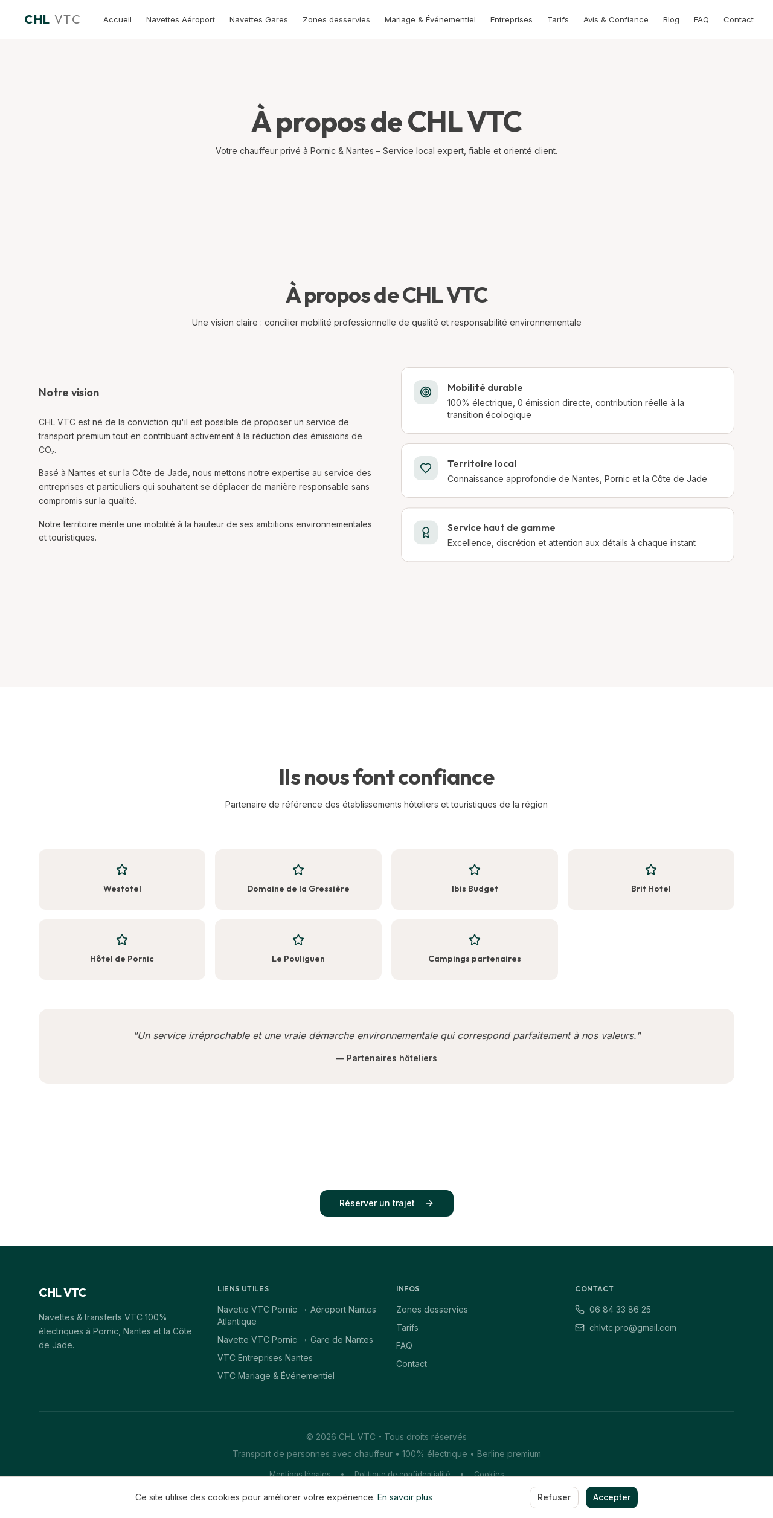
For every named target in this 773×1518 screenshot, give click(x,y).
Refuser (554, 1497)
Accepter (611, 1497)
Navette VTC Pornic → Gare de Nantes (295, 1339)
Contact (738, 19)
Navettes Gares (258, 19)
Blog (671, 19)
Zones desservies (336, 19)
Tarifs (558, 19)
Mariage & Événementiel (430, 19)
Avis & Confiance (616, 19)
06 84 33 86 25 (613, 1309)
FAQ (701, 19)
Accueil (117, 19)
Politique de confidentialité (402, 1474)
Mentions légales (300, 1474)
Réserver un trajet (386, 1203)
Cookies (489, 1474)
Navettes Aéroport (180, 19)
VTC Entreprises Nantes (265, 1357)
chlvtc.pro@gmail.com (625, 1327)
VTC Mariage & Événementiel (276, 1376)
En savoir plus (404, 1497)
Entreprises (511, 19)
